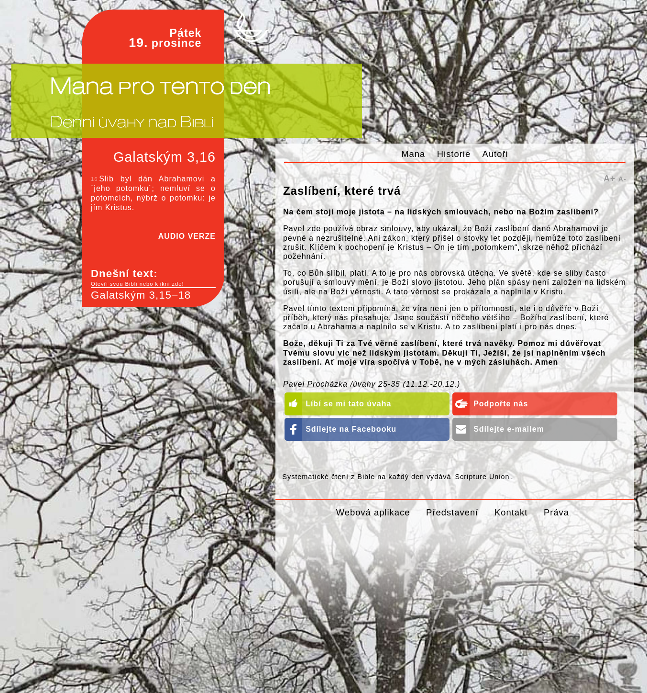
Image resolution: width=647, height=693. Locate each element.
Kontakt (510, 512)
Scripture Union (482, 477)
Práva (556, 512)
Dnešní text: (153, 278)
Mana (413, 154)
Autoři (495, 154)
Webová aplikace (373, 512)
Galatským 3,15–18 (141, 295)
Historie (454, 154)
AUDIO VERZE (187, 236)
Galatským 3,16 (164, 157)
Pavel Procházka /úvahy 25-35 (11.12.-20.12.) (371, 384)
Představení (452, 512)
